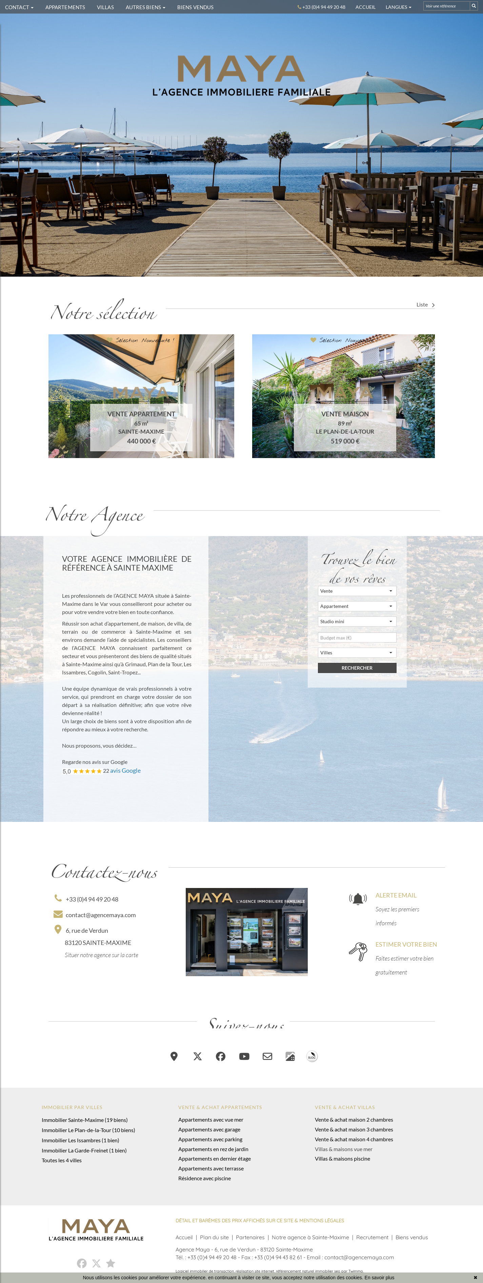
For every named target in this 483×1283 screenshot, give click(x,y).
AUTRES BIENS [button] (145, 7)
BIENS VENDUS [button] (195, 7)
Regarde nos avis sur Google (94, 761)
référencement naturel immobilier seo (308, 1271)
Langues (398, 7)
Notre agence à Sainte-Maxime (310, 1237)
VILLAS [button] (105, 7)
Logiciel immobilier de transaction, (206, 1271)
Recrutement (372, 1237)
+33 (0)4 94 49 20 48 (86, 899)
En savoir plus (380, 1277)
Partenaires (250, 1237)
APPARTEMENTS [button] (65, 7)
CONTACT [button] (19, 7)
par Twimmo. (352, 1271)
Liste (426, 304)
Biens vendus (412, 1237)
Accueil (366, 7)
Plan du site (214, 1237)
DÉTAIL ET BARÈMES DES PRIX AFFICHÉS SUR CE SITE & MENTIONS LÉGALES (260, 1221)
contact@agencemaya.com (95, 915)
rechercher (357, 668)
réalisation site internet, (256, 1271)
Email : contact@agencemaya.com (350, 1257)
